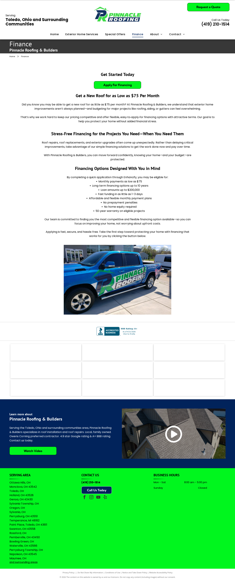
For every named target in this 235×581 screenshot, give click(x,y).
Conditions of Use (112, 572)
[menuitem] (54, 34)
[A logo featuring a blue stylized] (117, 370)
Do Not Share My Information (90, 572)
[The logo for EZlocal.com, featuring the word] (45, 352)
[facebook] (84, 497)
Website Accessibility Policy (160, 572)
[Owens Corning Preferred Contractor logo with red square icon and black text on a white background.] (117, 387)
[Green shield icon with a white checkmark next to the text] (189, 370)
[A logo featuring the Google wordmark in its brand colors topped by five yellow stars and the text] (189, 387)
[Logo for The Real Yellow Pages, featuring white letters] (45, 370)
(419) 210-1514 (90, 482)
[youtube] (98, 497)
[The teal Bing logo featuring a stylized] (189, 352)
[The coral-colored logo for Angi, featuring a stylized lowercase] (117, 352)
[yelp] (105, 497)
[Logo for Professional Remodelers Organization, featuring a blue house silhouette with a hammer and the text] (45, 387)
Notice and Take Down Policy (134, 572)
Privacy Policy (68, 572)
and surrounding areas (23, 562)
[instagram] (91, 497)
